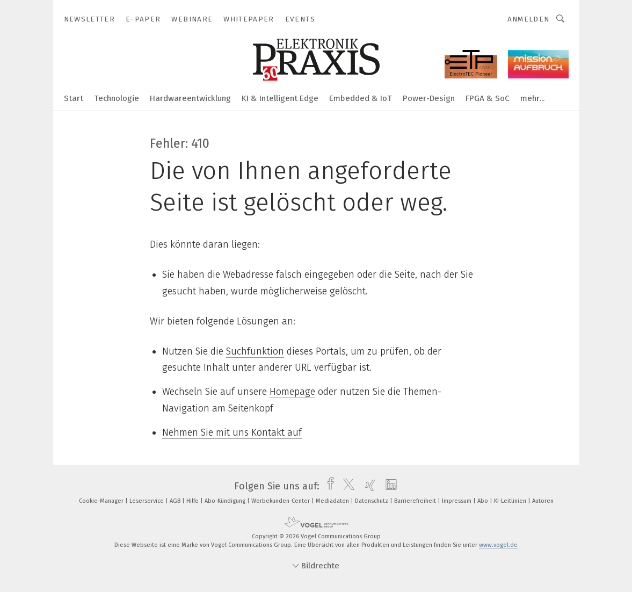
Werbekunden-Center (281, 500)
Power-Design (429, 98)
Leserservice (147, 500)
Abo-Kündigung (226, 500)
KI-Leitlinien (511, 500)
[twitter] (346, 486)
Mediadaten (333, 500)
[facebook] (327, 486)
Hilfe (193, 500)
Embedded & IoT (360, 98)
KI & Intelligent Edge (280, 98)
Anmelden (528, 19)
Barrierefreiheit (416, 500)
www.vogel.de (498, 545)
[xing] (367, 486)
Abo (483, 500)
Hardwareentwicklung (190, 98)
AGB (176, 500)
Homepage (292, 392)
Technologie (116, 98)
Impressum (457, 500)
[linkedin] (388, 486)
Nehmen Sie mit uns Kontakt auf (232, 432)
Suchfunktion (255, 351)
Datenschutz (372, 500)
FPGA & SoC (488, 98)
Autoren (543, 500)
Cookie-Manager (102, 500)
